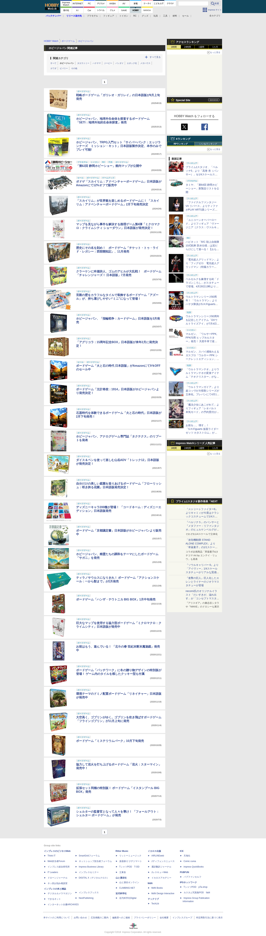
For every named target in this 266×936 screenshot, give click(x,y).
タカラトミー (83, 63)
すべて (53, 63)
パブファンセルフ (192, 877)
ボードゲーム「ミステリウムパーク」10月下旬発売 (110, 740)
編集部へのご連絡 (121, 917)
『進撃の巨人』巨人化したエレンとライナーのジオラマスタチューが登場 (202, 581)
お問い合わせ (80, 917)
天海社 (187, 855)
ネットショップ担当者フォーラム (95, 861)
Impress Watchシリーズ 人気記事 (195, 443)
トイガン (123, 16)
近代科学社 (121, 893)
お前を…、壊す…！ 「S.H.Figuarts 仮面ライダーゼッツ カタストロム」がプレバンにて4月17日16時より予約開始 (202, 432)
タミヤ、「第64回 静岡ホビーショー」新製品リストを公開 (202, 188)
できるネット (54, 899)
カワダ (53, 68)
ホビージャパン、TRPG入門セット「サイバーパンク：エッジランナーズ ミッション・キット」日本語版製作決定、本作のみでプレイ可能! (118, 146)
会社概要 (164, 917)
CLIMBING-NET (127, 888)
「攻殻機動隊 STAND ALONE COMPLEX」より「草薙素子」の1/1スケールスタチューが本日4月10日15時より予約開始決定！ (202, 547)
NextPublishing (86, 898)
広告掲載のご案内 (99, 917)
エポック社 (132, 63)
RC (134, 16)
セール (185, 16)
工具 (165, 16)
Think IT (52, 855)
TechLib (155, 903)
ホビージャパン (67, 63)
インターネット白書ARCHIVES (63, 904)
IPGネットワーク (188, 882)
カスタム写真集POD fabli (197, 892)
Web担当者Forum (56, 861)
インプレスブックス (89, 892)
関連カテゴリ (60, 58)
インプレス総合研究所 (59, 866)
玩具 (155, 16)
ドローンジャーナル (57, 878)
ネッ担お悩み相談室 (57, 883)
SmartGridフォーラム (89, 855)
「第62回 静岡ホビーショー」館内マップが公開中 (109, 165)
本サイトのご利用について (56, 917)
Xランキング (183, 138)
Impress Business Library (91, 866)
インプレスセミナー (89, 872)
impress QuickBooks (194, 866)
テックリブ (153, 899)
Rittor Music (122, 851)
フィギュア (108, 16)
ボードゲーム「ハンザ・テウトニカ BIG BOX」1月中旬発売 (116, 599)
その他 (74, 68)
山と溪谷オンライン (129, 882)
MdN (150, 883)
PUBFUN (184, 872)
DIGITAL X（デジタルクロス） (94, 878)
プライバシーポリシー (145, 917)
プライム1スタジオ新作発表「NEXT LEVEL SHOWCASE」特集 (197, 502)
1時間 (174, 47)
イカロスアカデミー (161, 878)
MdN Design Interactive (162, 893)
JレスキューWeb (159, 872)
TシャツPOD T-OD (129, 866)
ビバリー (64, 68)
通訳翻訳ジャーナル (161, 866)
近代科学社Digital (127, 898)
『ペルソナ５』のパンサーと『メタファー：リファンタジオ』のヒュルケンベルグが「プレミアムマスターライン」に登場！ (202, 529)
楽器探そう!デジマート (130, 861)
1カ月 (215, 47)
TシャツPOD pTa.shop (196, 887)
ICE (182, 851)
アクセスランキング (187, 42)
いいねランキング (208, 144)
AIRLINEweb (157, 855)
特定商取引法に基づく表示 (209, 917)
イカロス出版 (154, 851)
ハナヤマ (97, 63)
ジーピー (108, 63)
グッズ (145, 16)
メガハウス (145, 63)
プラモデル (92, 16)
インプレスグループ (182, 917)
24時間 (187, 47)
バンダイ (119, 63)
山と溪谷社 (121, 878)
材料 (175, 16)
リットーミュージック (130, 855)
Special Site (183, 100)
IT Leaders (53, 872)
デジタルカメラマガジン (60, 893)
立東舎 (122, 872)
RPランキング (181, 144)
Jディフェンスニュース (163, 861)
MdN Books (157, 888)
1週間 (201, 47)
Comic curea (190, 861)
